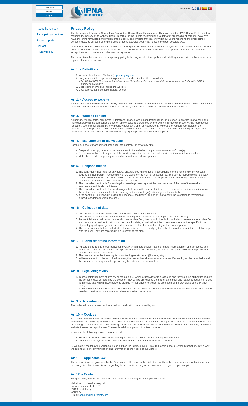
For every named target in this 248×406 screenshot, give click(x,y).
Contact (41, 46)
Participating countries (50, 34)
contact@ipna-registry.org (93, 394)
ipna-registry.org (125, 75)
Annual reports (45, 40)
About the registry (47, 28)
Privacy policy (45, 51)
